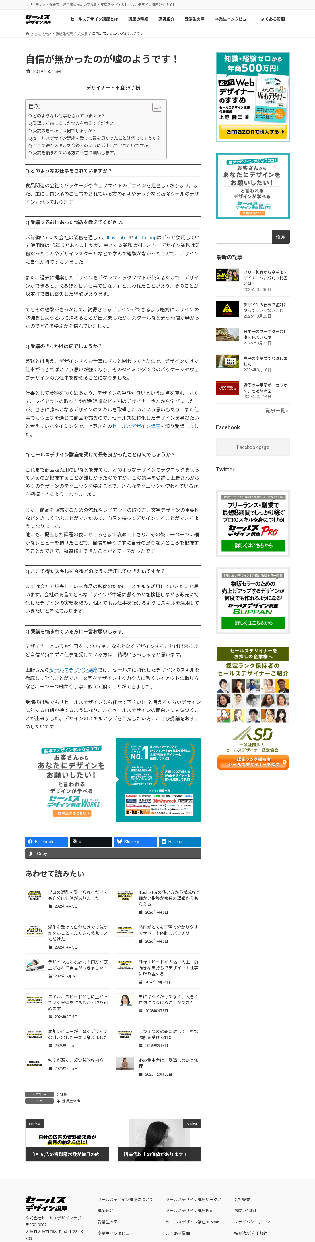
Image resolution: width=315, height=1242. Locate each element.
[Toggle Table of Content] (154, 107)
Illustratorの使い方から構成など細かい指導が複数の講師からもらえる (169, 898)
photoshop (145, 237)
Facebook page (253, 447)
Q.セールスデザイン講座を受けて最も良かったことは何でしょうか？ (94, 138)
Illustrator (118, 237)
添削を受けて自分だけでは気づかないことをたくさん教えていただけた (78, 932)
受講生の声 (71, 1101)
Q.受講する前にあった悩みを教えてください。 (73, 123)
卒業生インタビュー (115, 1233)
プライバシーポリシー (254, 1221)
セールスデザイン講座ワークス (194, 1199)
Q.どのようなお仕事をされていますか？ (66, 115)
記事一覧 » (277, 410)
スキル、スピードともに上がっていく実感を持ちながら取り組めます (78, 1002)
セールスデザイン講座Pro (189, 1210)
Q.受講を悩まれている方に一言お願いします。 (73, 152)
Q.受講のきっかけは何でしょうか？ (62, 130)
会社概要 (242, 1199)
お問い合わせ (246, 1210)
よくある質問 (178, 1233)
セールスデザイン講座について (125, 1199)
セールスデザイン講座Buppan (192, 1221)
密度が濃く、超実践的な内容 (76, 1060)
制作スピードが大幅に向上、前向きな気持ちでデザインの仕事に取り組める (168, 967)
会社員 (62, 1094)
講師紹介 (106, 1210)
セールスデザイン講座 (136, 426)
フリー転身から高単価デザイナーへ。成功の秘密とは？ (265, 278)
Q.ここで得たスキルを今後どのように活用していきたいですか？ (90, 145)
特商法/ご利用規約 (250, 1233)
